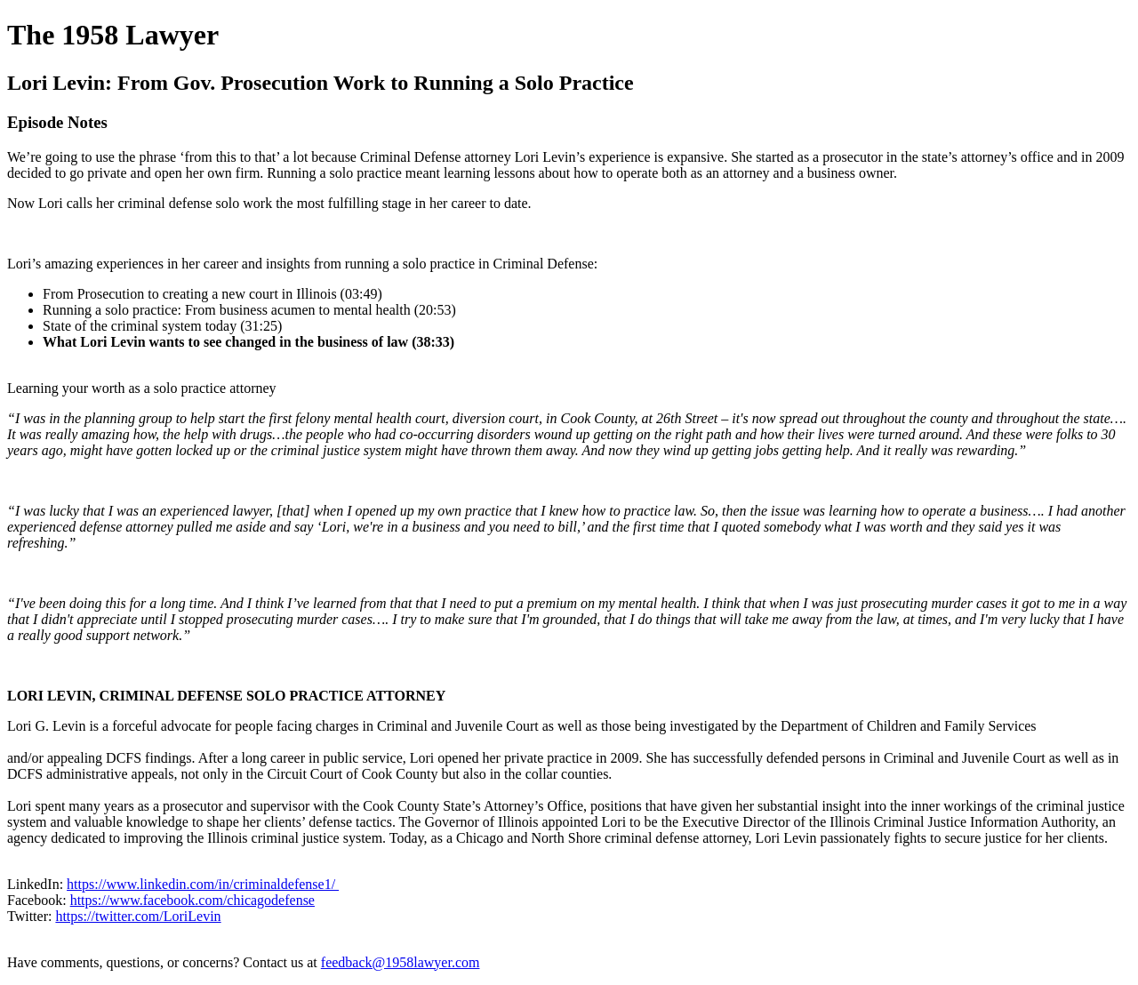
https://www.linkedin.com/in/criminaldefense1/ (203, 884)
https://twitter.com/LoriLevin (137, 916)
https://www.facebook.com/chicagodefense (192, 900)
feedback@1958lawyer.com (400, 962)
